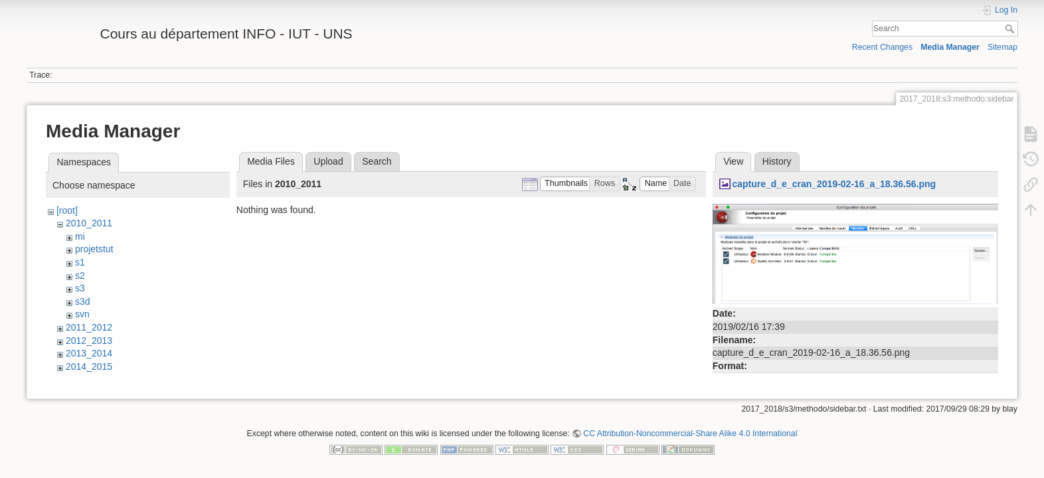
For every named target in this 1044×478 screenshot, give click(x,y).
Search (1011, 28)
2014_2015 (89, 366)
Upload (328, 161)
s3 (80, 288)
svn (82, 314)
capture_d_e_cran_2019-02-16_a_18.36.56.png (834, 184)
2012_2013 (89, 340)
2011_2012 (89, 327)
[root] (67, 210)
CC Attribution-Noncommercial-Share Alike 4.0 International (690, 434)
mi (80, 236)
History (777, 161)
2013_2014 (89, 353)
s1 (80, 262)
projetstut (94, 249)
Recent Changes (882, 47)
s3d (82, 301)
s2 (80, 275)
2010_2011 (89, 223)
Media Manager (950, 47)
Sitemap (1002, 47)
